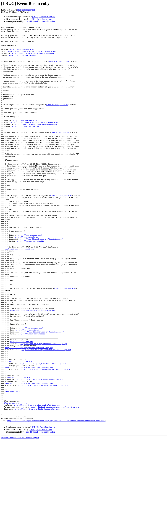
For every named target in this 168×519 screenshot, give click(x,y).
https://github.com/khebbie (22, 61)
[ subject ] (44, 21)
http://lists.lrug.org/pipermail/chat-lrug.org (43, 407)
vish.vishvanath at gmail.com (19, 293)
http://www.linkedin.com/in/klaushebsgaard (33, 59)
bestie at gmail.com (59, 68)
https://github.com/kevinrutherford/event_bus (32, 367)
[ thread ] (35, 21)
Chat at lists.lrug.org (21, 405)
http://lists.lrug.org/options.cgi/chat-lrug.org (29, 412)
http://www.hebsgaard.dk (22, 54)
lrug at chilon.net (60, 153)
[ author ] (52, 21)
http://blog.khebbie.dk (19, 56)
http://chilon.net (14, 464)
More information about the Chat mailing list (20, 517)
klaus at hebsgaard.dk (26, 10)
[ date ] (28, 21)
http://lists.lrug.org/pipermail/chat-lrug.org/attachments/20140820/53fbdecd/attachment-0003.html (56, 500)
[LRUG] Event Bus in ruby (43, 17)
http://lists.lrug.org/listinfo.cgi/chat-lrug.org (46, 414)
